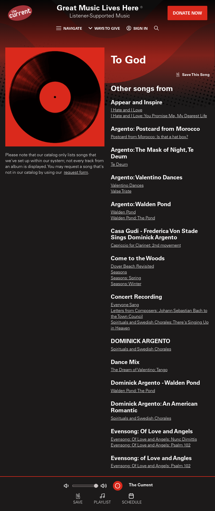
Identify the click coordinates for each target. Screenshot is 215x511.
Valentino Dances (127, 186)
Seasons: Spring (126, 278)
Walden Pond (123, 212)
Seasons (119, 272)
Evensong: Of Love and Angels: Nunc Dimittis (154, 440)
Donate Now (187, 13)
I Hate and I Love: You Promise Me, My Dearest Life (159, 116)
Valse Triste (121, 191)
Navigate (69, 28)
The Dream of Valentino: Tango (139, 370)
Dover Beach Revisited (132, 267)
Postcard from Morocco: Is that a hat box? (149, 137)
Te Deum (119, 165)
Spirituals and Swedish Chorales (141, 349)
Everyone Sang (125, 305)
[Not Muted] (66, 486)
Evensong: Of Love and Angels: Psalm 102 (151, 445)
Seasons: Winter (126, 284)
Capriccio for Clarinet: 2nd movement (146, 246)
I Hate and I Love (126, 110)
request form (76, 173)
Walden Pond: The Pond (133, 218)
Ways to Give (104, 28)
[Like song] (193, 74)
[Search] (156, 28)
